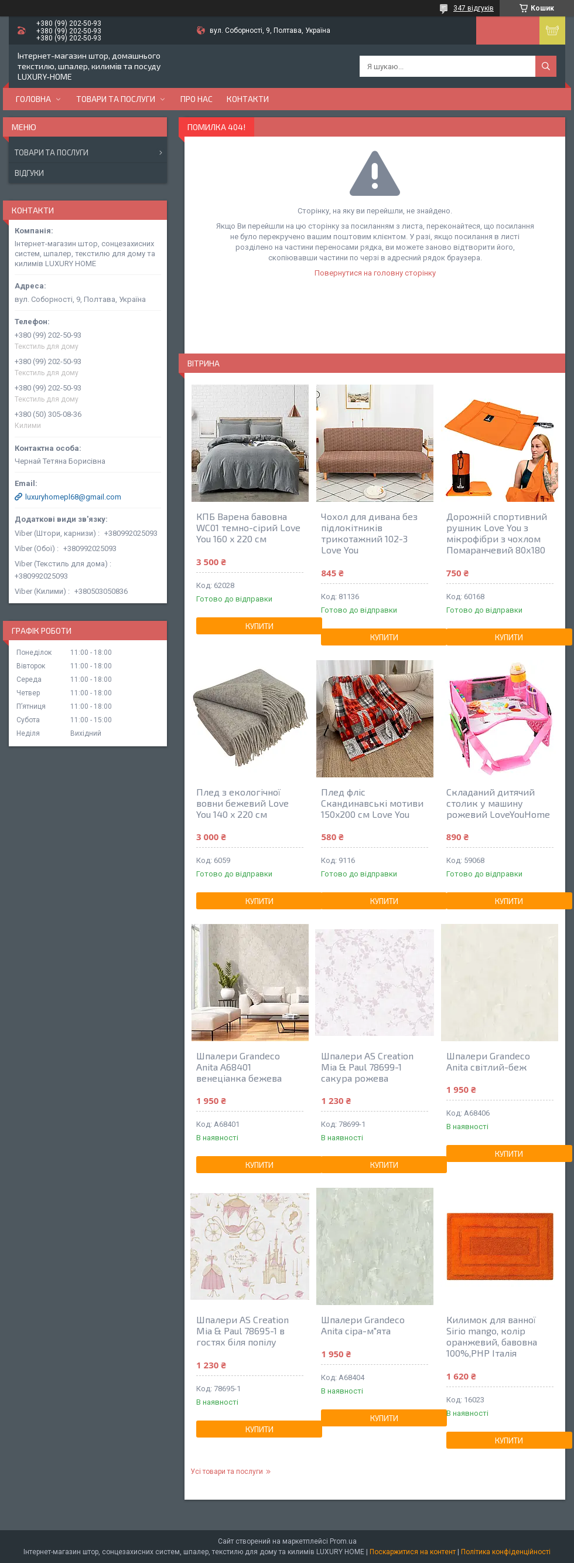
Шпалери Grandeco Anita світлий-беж (488, 1061)
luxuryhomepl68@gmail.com (73, 496)
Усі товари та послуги (226, 1471)
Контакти (248, 99)
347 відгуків (473, 8)
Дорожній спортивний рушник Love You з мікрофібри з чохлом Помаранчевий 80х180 (496, 533)
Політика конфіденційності (506, 1552)
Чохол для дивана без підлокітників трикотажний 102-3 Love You (369, 533)
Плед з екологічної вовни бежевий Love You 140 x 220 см (242, 803)
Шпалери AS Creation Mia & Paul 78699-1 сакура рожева (367, 1066)
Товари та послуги (115, 99)
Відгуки (29, 173)
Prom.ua (343, 1541)
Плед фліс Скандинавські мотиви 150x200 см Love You (372, 803)
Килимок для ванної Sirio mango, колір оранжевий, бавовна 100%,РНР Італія (491, 1336)
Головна (33, 99)
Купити (259, 626)
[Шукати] (545, 66)
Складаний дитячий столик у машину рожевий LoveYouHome (498, 803)
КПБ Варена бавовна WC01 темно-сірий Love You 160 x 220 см (248, 527)
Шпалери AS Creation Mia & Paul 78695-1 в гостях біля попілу (242, 1330)
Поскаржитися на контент (413, 1552)
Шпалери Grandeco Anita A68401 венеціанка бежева (239, 1066)
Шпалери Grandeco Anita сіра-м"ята (363, 1325)
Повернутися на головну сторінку (375, 273)
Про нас (196, 99)
